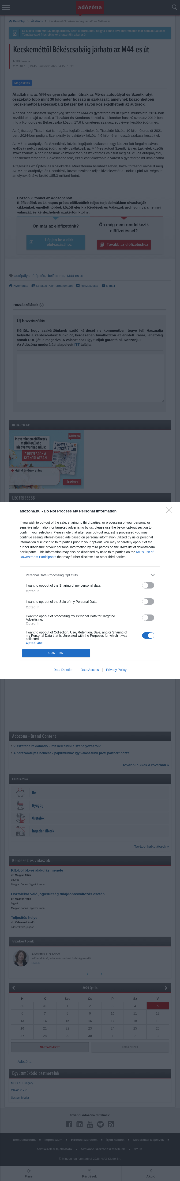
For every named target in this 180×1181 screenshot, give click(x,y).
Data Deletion (63, 670)
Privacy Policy (116, 670)
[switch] (148, 585)
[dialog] (90, 590)
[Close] (170, 511)
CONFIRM (56, 653)
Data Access (90, 670)
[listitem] (90, 575)
